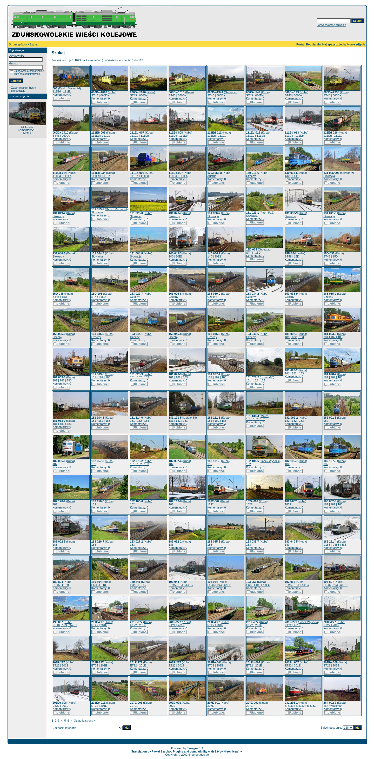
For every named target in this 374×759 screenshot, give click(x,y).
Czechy (251, 175)
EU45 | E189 (61, 584)
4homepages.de (198, 754)
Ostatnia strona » (85, 720)
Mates (265, 416)
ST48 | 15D (253, 252)
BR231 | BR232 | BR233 (300, 705)
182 (326, 420)
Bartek (71, 253)
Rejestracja (18, 90)
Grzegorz (231, 92)
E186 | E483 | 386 (335, 544)
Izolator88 (267, 377)
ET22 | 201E (99, 625)
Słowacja (329, 175)
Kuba (112, 92)
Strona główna (18, 44)
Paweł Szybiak (161, 751)
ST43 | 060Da (100, 95)
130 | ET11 (292, 175)
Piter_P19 (267, 212)
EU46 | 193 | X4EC (181, 584)
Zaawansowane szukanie (331, 25)
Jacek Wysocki (270, 461)
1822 (211, 504)
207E (133, 705)
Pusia (186, 622)
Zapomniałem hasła (23, 87)
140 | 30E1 (176, 256)
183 (55, 544)
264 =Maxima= (333, 705)
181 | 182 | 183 (294, 337)
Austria (212, 175)
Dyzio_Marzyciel (69, 88)
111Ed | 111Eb (62, 91)
